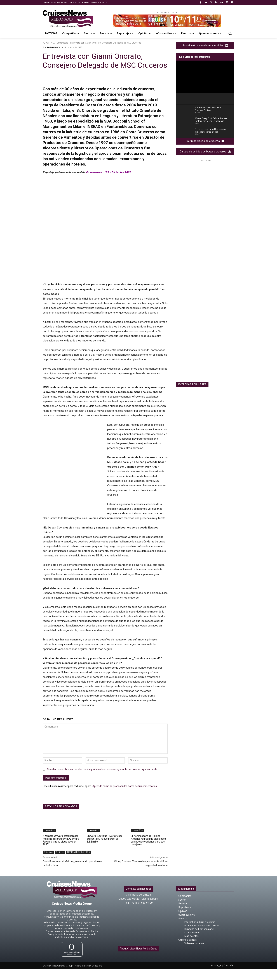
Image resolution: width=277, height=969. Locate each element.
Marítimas (60, 852)
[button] (230, 33)
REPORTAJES (49, 42)
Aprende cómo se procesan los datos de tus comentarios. (124, 786)
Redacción (52, 47)
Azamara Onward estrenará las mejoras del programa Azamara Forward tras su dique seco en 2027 (61, 840)
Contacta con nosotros (138, 888)
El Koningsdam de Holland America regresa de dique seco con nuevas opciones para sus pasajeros (148, 840)
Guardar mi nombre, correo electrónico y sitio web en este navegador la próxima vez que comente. (102, 769)
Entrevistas (62, 42)
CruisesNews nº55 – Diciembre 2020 (108, 172)
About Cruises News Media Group (138, 948)
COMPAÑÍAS (49, 830)
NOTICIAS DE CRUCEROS (78, 852)
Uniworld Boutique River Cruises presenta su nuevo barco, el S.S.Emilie (105, 838)
